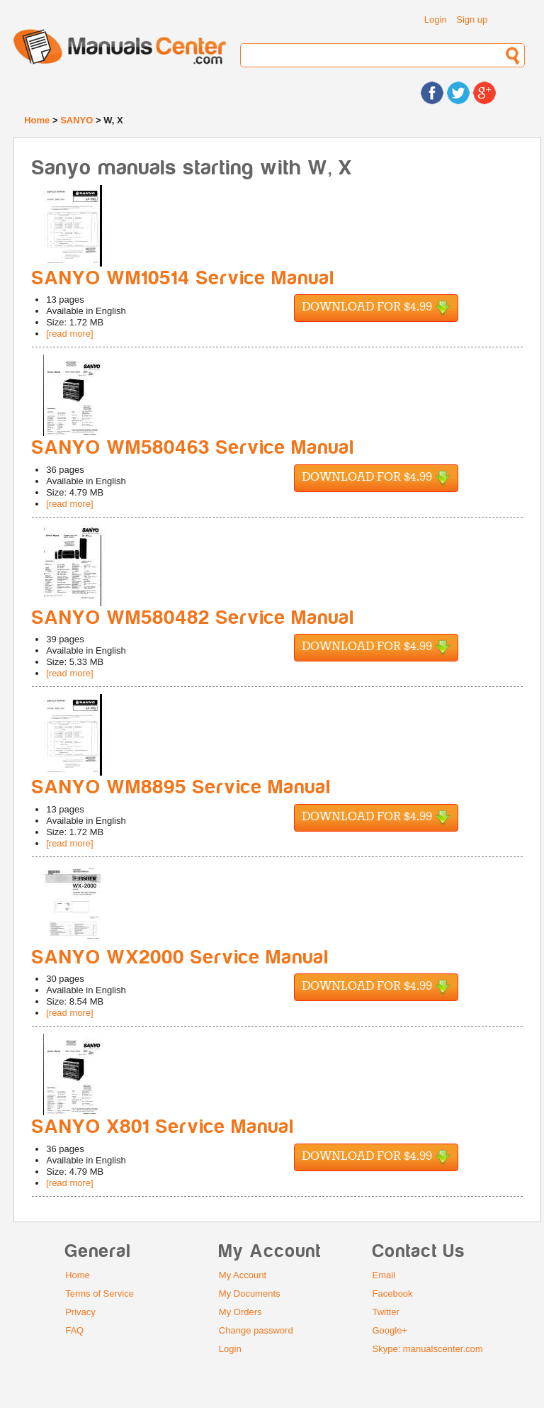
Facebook (393, 1293)
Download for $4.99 (376, 308)
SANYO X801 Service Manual (163, 1127)
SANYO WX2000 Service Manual (180, 957)
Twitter (386, 1312)
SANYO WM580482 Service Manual (193, 618)
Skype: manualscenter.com (428, 1348)
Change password (256, 1330)
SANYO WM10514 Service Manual (183, 278)
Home (37, 120)
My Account (242, 1275)
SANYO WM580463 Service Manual (193, 448)
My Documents (249, 1293)
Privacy (80, 1312)
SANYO (76, 120)
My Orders (240, 1312)
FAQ (74, 1330)
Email (384, 1275)
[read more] (69, 333)
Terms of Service (99, 1293)
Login (435, 19)
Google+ (390, 1330)
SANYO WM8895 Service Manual (182, 787)
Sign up (471, 19)
